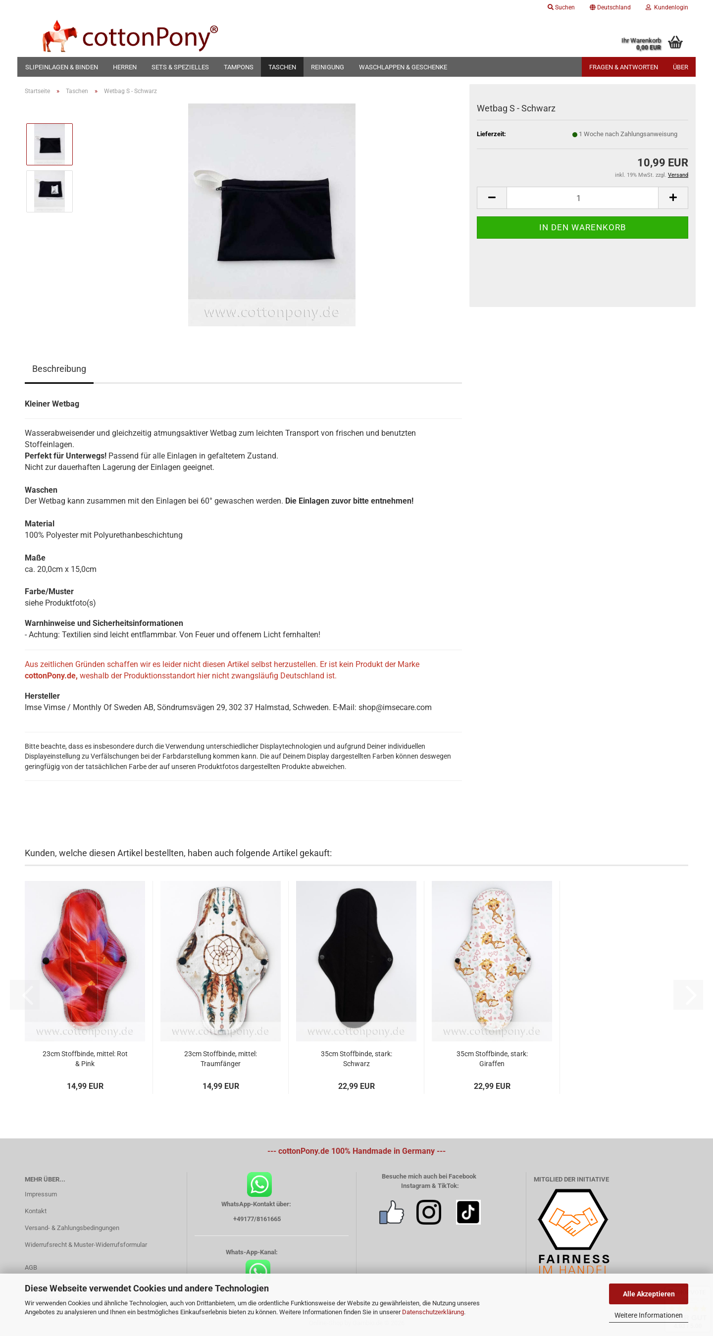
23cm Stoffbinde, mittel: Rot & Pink (85, 1059)
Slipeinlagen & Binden (61, 67)
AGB (31, 1267)
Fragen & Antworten (623, 67)
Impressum (41, 1194)
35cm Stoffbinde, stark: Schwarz (356, 1059)
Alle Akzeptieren (649, 1294)
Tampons (239, 67)
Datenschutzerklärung (433, 1312)
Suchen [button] (561, 7)
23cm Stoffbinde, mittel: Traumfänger (220, 1059)
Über (680, 67)
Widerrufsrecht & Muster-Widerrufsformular (86, 1244)
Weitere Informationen (648, 1315)
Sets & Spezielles (180, 67)
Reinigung (327, 67)
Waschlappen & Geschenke (403, 67)
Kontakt (36, 1211)
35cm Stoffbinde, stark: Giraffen (492, 1059)
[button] (610, 7)
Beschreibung (59, 368)
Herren (125, 67)
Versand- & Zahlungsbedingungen (72, 1228)
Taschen (282, 67)
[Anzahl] (583, 198)
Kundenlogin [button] (667, 7)
